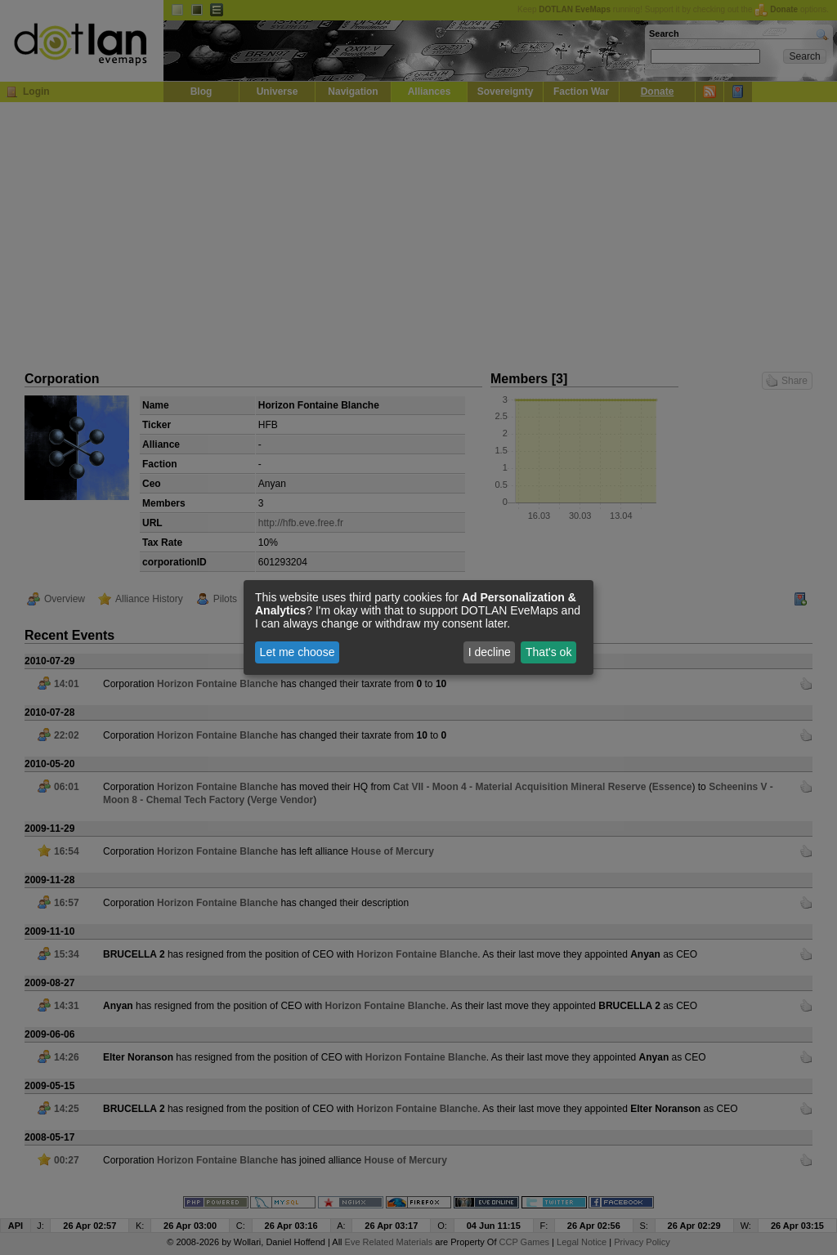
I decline (489, 652)
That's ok (548, 652)
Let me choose (297, 652)
